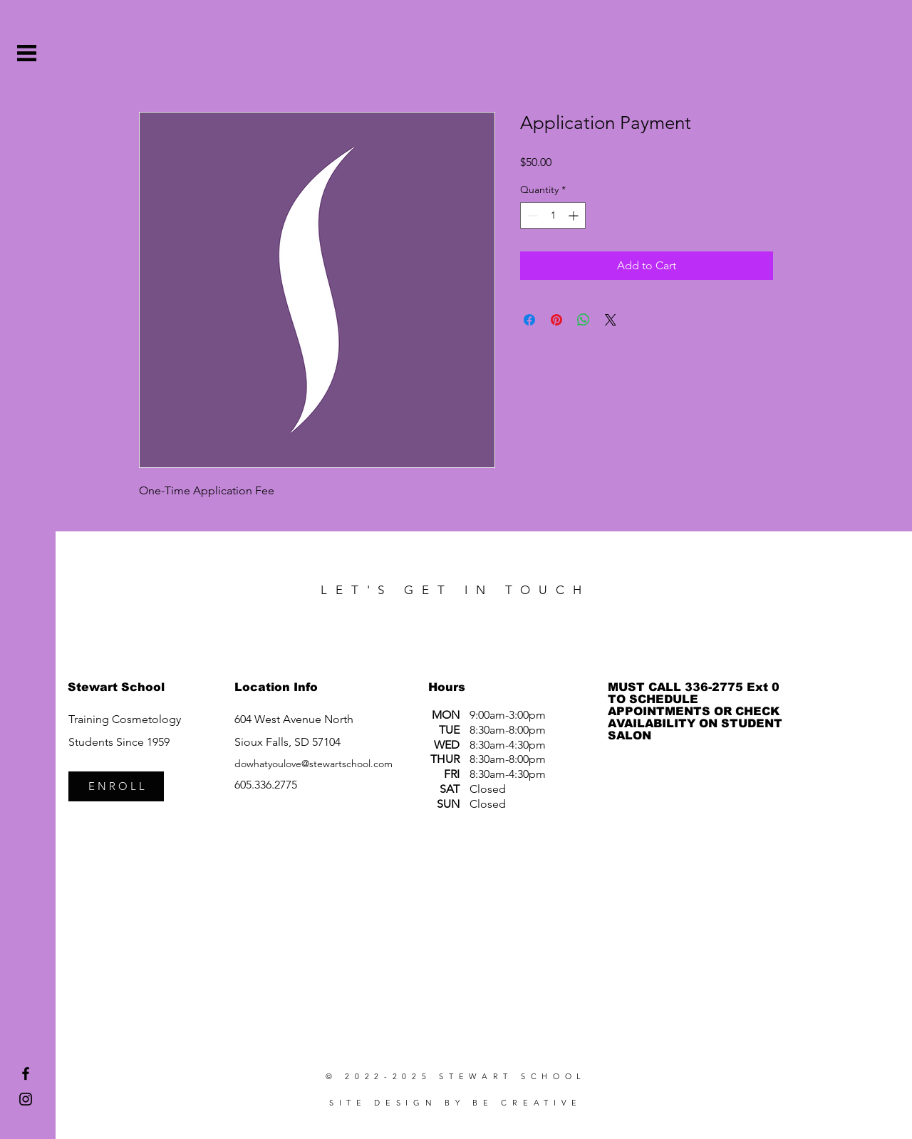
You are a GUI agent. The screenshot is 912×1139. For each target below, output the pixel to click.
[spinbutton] (553, 215)
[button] (26, 53)
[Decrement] (531, 215)
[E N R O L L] (116, 786)
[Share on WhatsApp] (583, 319)
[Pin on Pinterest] (556, 319)
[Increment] (575, 215)
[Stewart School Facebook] (25, 1073)
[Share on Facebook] (529, 319)
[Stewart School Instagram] (25, 1099)
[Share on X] (610, 319)
